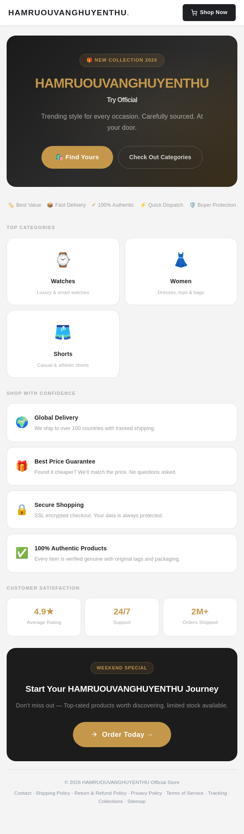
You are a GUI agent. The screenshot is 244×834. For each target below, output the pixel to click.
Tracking (217, 793)
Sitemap (136, 801)
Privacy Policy (146, 793)
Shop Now (209, 12)
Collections (110, 801)
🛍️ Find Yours (77, 156)
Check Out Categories (160, 157)
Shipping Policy (53, 793)
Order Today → (121, 734)
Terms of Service (184, 793)
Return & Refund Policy (101, 793)
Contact (22, 793)
